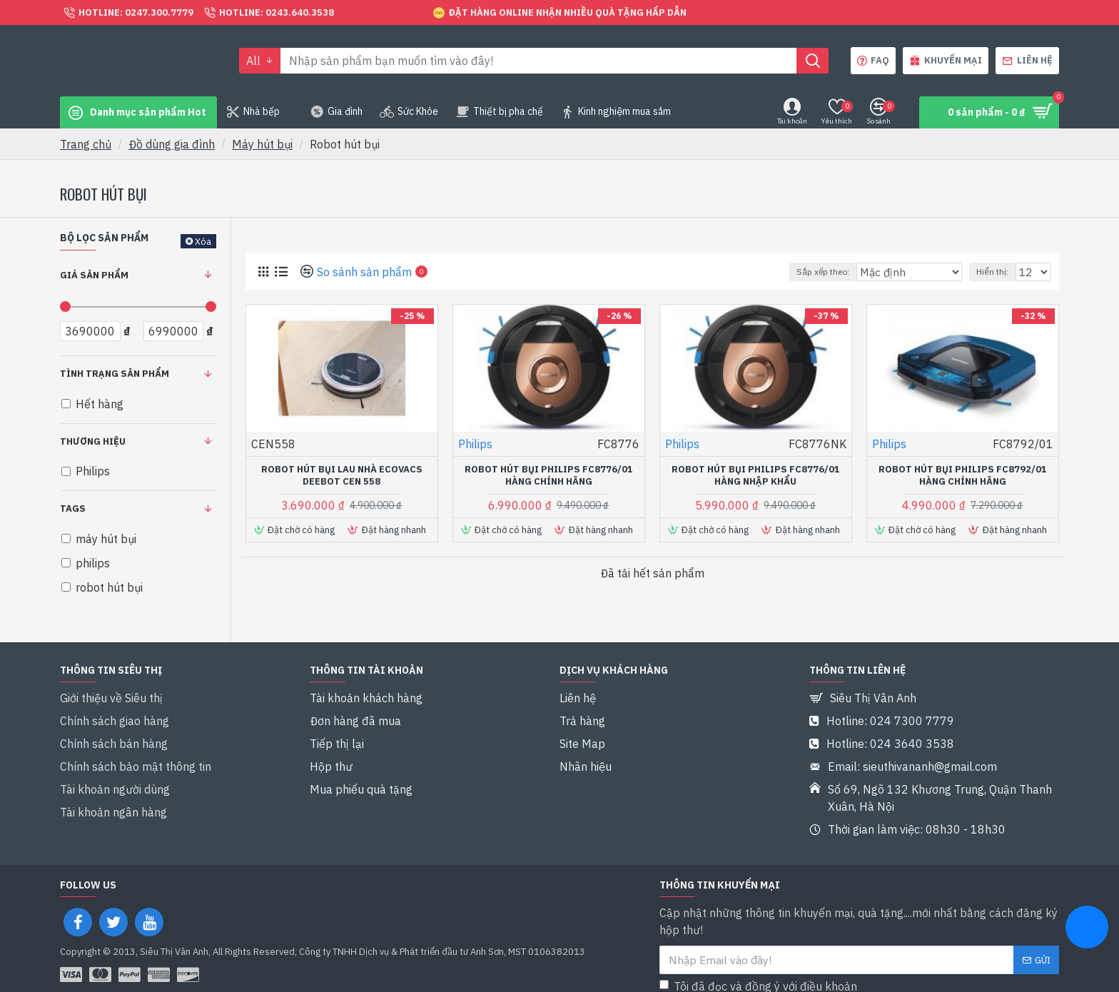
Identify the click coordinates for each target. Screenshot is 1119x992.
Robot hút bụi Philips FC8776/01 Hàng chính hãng (549, 475)
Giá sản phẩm (94, 275)
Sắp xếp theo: (834, 271)
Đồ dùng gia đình (171, 144)
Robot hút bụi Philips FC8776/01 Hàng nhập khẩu (756, 475)
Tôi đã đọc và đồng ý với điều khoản (781, 961)
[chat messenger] (1086, 929)
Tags (73, 508)
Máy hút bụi (262, 144)
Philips (475, 444)
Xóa (203, 242)
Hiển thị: (997, 271)
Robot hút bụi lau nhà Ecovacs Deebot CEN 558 (341, 475)
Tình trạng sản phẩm (114, 374)
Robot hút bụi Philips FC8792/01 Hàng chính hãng (963, 475)
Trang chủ (85, 144)
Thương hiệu (93, 441)
